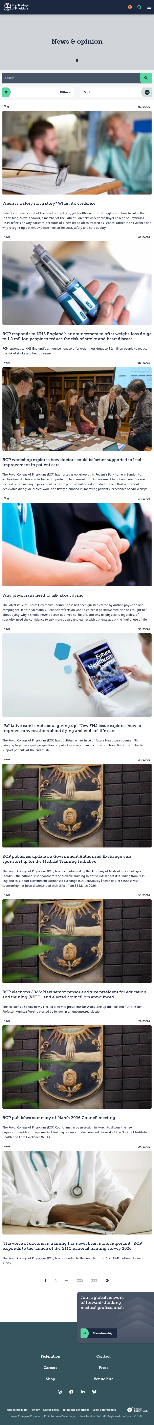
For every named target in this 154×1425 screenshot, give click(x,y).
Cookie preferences (104, 1409)
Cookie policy (51, 1409)
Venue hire (103, 1379)
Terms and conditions (76, 1409)
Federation (50, 1356)
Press (103, 1367)
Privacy (35, 1409)
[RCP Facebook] (71, 1391)
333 (94, 1281)
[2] (107, 1281)
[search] (146, 78)
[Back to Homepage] (38, 7)
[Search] (71, 78)
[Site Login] (130, 7)
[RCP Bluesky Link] (94, 1391)
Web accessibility (16, 1409)
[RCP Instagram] (60, 1391)
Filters (36, 92)
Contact (103, 1356)
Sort (87, 92)
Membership (97, 1333)
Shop (50, 1379)
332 (80, 1281)
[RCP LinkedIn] (83, 1391)
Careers (50, 1367)
